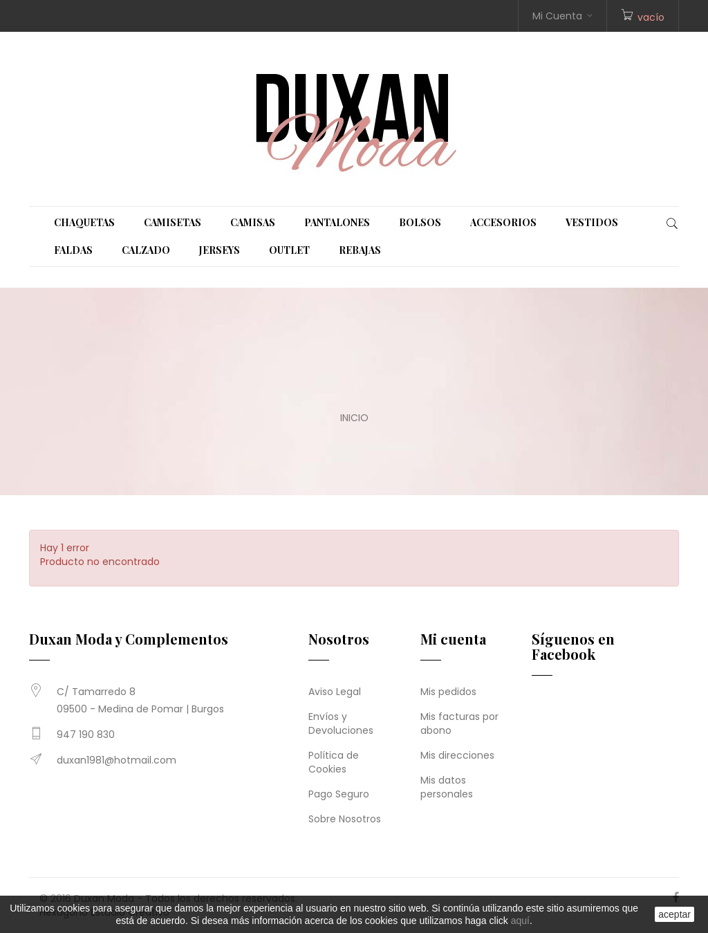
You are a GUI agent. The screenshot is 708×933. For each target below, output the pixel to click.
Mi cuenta (453, 638)
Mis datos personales (446, 787)
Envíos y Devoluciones (340, 723)
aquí (520, 920)
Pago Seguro (338, 794)
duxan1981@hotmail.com (116, 760)
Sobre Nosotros (344, 819)
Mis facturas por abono (459, 723)
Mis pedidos (448, 692)
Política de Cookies (333, 762)
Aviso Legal (334, 692)
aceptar (674, 914)
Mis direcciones (457, 755)
